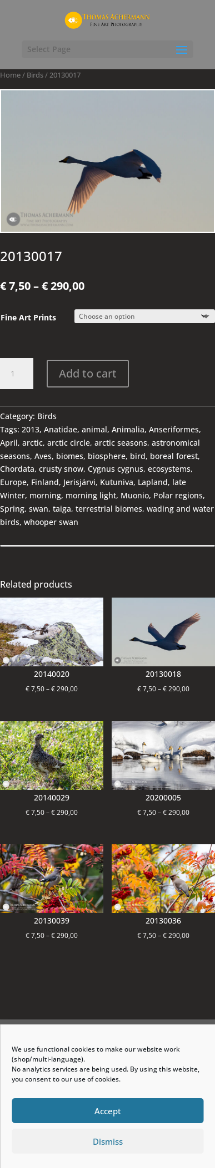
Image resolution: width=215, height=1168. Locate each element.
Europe (13, 482)
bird (138, 456)
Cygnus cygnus (115, 468)
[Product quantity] (16, 373)
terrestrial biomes (109, 508)
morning (45, 495)
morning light (91, 495)
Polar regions (178, 495)
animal (94, 429)
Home (10, 75)
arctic (32, 442)
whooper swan (51, 522)
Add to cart (88, 373)
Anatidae (60, 429)
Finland (45, 482)
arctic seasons (120, 442)
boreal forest (174, 456)
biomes (69, 456)
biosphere (107, 456)
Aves (43, 456)
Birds (35, 75)
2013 (30, 429)
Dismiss (108, 1141)
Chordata (17, 468)
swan (38, 508)
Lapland (153, 482)
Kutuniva (116, 482)
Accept (107, 1110)
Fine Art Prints (28, 317)
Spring (12, 508)
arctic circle (68, 442)
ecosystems (169, 468)
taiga (62, 508)
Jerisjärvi (79, 482)
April (9, 442)
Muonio (135, 495)
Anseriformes (174, 429)
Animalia (128, 429)
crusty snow (61, 468)
